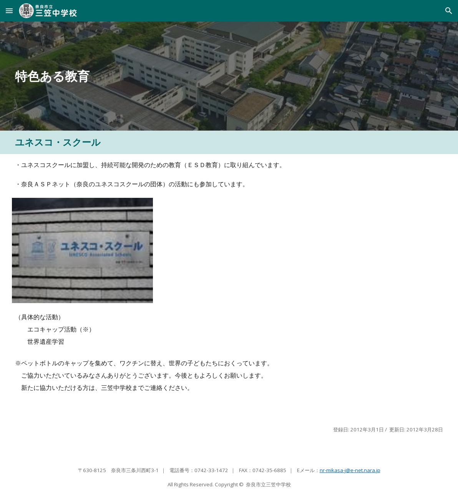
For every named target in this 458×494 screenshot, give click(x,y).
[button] (9, 10)
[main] (174, 76)
